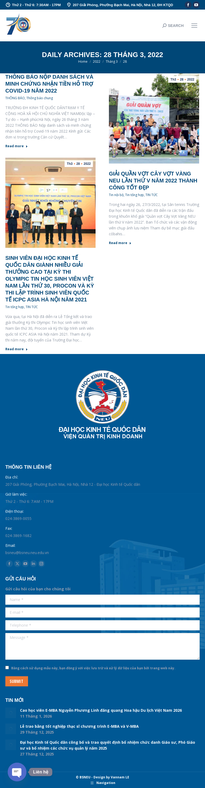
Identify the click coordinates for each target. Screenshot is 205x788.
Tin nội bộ (116, 195)
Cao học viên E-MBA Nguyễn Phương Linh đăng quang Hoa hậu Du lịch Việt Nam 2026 (101, 710)
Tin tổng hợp (134, 195)
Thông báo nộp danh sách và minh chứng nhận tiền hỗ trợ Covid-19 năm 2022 (49, 84)
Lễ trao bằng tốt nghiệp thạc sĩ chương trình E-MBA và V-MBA (79, 726)
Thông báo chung (39, 98)
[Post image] (10, 712)
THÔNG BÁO (15, 98)
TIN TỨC (151, 195)
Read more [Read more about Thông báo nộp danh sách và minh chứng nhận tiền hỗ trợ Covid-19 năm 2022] (16, 146)
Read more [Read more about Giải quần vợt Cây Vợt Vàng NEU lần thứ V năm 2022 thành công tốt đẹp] (120, 243)
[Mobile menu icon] (194, 25)
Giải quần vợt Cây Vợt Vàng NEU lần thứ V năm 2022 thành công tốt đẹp (153, 180)
